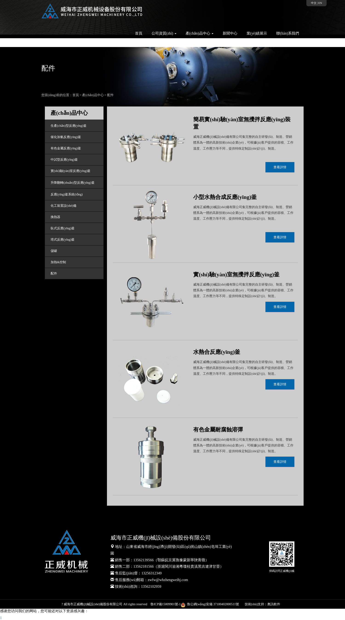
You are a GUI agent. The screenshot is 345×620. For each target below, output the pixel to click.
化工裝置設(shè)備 (63, 205)
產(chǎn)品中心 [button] (199, 33)
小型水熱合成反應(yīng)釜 (225, 197)
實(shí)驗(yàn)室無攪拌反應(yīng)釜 (236, 275)
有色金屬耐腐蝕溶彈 (218, 430)
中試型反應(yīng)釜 (64, 159)
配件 (110, 95)
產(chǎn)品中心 (93, 95)
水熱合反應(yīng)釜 (216, 352)
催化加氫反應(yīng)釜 (66, 137)
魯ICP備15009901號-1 (165, 604)
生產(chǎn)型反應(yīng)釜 (68, 125)
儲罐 (54, 251)
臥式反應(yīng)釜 (63, 228)
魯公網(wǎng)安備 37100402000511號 (211, 604)
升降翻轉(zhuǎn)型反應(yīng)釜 (73, 182)
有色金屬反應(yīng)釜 (66, 148)
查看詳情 (279, 167)
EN (320, 3)
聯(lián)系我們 (287, 33)
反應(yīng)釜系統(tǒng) (67, 194)
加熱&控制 (58, 262)
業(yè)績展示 (257, 33)
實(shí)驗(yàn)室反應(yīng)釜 (70, 171)
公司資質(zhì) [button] (164, 33)
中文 (313, 3)
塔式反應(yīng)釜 (63, 239)
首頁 (138, 33)
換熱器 (55, 217)
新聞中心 (230, 33)
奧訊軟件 (273, 604)
